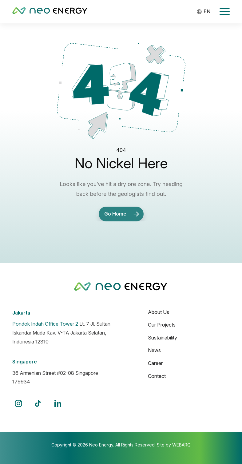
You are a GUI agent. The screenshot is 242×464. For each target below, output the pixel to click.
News (154, 350)
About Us (158, 312)
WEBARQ (181, 444)
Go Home (123, 214)
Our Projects (162, 325)
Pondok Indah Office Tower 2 (45, 324)
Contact (157, 376)
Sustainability (162, 338)
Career (155, 363)
